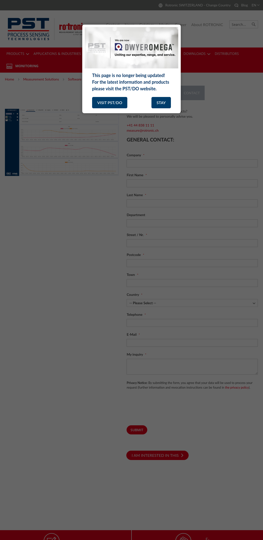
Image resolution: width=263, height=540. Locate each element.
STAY (161, 102)
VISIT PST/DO (109, 102)
